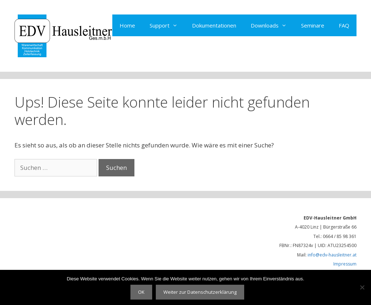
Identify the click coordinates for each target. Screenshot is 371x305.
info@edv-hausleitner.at (332, 255)
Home (127, 25)
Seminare (312, 25)
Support (167, 25)
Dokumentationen (214, 25)
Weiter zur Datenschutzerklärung (200, 292)
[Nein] (362, 287)
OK (141, 292)
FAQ (344, 25)
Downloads (272, 25)
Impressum (345, 264)
